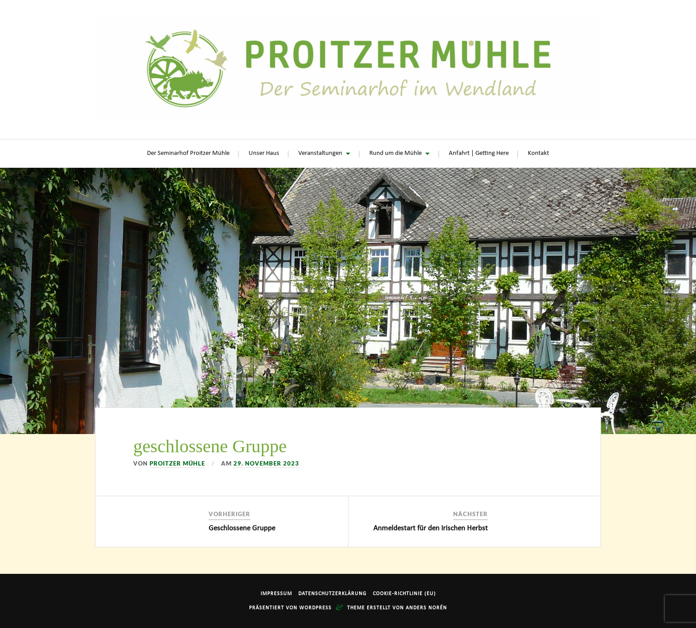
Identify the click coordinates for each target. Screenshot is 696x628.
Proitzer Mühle (177, 463)
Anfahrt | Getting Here (479, 153)
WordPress (315, 608)
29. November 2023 (266, 463)
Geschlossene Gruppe (242, 528)
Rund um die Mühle (395, 153)
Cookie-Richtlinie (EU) (404, 593)
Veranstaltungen (320, 153)
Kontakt (538, 153)
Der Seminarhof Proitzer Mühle (188, 153)
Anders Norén (426, 608)
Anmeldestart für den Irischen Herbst (430, 528)
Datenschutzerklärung (332, 593)
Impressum (276, 593)
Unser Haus (264, 153)
